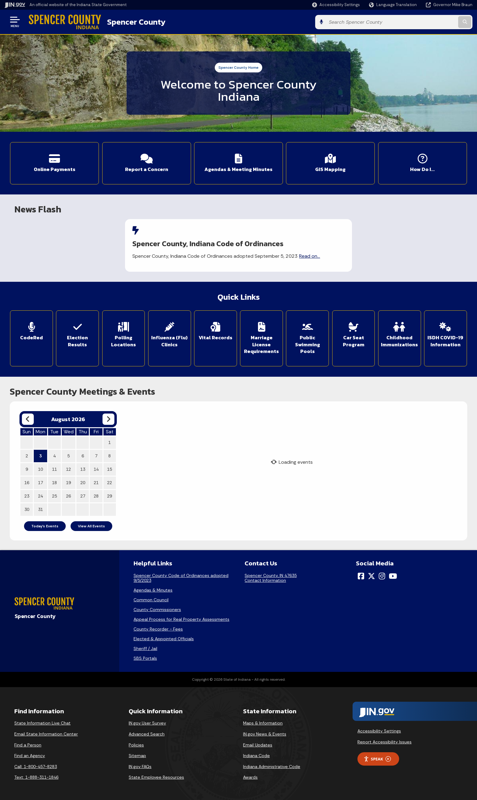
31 (40, 507)
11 (54, 467)
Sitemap (137, 753)
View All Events (91, 523)
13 (82, 467)
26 (68, 493)
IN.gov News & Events (264, 732)
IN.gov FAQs (140, 764)
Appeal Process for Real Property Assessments (181, 617)
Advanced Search (147, 732)
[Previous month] (28, 416)
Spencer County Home (238, 67)
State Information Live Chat (42, 721)
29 (109, 493)
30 (26, 507)
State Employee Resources (156, 775)
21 (96, 480)
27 (82, 493)
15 (109, 467)
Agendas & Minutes (153, 588)
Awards (250, 775)
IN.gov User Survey (147, 721)
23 (26, 493)
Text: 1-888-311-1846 (36, 775)
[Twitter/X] (371, 574)
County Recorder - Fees (158, 627)
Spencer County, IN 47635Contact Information (271, 576)
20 (82, 480)
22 (109, 480)
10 (40, 467)
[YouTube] (393, 574)
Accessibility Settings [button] (379, 729)
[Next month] (108, 416)
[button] (336, 5)
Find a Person (27, 742)
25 (54, 493)
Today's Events (44, 523)
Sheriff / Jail (145, 646)
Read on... (313, 255)
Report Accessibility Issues (384, 739)
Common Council (151, 597)
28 (96, 493)
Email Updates (257, 742)
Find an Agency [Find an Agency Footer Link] (29, 753)
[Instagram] (382, 574)
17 (40, 480)
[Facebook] (361, 574)
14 (96, 467)
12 (68, 467)
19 (68, 480)
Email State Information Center (46, 732)
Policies (136, 742)
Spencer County (134, 21)
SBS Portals (145, 656)
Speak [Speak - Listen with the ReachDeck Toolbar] (377, 757)
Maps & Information (263, 721)
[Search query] (418, 22)
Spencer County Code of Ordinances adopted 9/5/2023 (181, 576)
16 (26, 480)
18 (54, 480)
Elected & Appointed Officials (164, 636)
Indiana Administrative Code (271, 764)
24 (40, 493)
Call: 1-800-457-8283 (35, 764)
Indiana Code (256, 753)
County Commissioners (157, 607)
